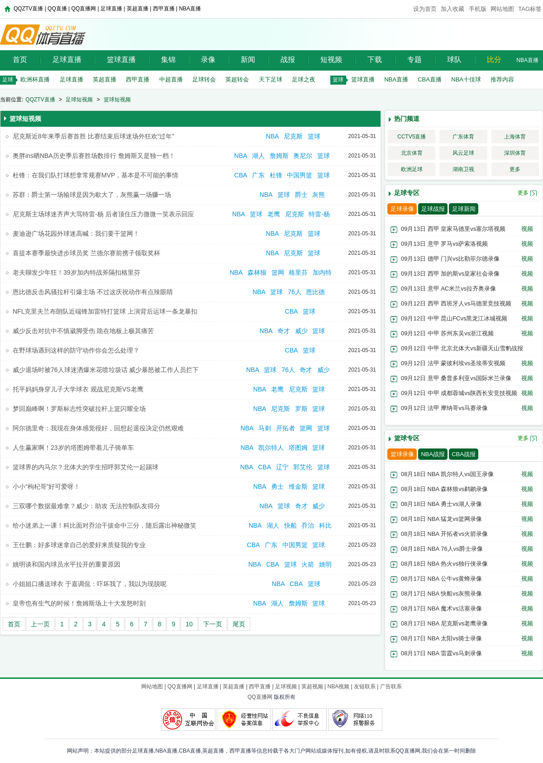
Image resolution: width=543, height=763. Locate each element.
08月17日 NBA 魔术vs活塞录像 (441, 608)
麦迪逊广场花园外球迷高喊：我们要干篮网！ (76, 233)
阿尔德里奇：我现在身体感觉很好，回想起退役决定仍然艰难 (98, 428)
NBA (272, 136)
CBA (241, 175)
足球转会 (204, 79)
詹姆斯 (279, 155)
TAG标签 (530, 8)
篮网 (278, 272)
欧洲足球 (412, 169)
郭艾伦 (302, 467)
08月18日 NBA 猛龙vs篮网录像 (441, 518)
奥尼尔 (302, 155)
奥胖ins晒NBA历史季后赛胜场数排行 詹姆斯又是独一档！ (94, 155)
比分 (494, 59)
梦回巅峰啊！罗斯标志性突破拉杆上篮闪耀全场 (79, 408)
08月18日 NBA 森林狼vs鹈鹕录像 (444, 489)
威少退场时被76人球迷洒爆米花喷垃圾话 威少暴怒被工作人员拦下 (106, 369)
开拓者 (285, 428)
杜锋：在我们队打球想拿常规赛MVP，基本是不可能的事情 (95, 175)
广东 (258, 175)
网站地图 (502, 8)
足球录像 (402, 208)
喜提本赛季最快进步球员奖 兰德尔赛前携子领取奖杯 (86, 253)
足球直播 (66, 59)
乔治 (307, 525)
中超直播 (171, 79)
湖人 (258, 155)
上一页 (40, 624)
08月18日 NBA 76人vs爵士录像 (442, 548)
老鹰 (273, 214)
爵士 (301, 194)
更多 (515, 169)
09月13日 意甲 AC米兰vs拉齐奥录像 (448, 288)
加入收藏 (452, 8)
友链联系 (365, 686)
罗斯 (301, 408)
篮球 (315, 136)
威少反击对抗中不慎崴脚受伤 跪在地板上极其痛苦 (83, 330)
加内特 (322, 272)
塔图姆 (298, 447)
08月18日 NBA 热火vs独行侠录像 (444, 563)
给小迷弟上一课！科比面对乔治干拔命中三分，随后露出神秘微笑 (104, 525)
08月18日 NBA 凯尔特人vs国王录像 (447, 474)
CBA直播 (430, 79)
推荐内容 (502, 79)
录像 (208, 59)
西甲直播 (137, 79)
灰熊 (319, 194)
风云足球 (463, 153)
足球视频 (286, 686)
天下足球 (270, 79)
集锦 (168, 59)
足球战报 (433, 208)
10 (189, 624)
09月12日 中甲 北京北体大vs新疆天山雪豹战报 (462, 348)
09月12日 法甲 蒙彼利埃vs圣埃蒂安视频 (453, 363)
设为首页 (425, 8)
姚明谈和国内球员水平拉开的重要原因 (66, 564)
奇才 (283, 330)
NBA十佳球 (466, 79)
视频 (527, 228)
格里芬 (298, 272)
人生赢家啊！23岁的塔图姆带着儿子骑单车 (73, 447)
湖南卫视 (463, 169)
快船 (290, 525)
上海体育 (515, 137)
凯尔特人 (271, 447)
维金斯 (298, 486)
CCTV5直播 (411, 137)
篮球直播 (121, 59)
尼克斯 (293, 136)
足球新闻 (464, 208)
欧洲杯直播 (35, 79)
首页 (20, 59)
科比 (325, 525)
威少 (301, 330)
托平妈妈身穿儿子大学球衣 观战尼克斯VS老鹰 (78, 389)
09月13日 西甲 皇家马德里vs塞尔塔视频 (453, 228)
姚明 (325, 564)
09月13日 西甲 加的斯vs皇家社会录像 (450, 273)
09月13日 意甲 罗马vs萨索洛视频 (444, 243)
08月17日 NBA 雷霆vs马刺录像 (441, 653)
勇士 (277, 486)
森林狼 (257, 272)
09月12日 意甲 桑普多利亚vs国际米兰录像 (456, 378)
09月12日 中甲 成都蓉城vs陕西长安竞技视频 (459, 393)
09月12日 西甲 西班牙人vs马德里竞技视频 (456, 303)
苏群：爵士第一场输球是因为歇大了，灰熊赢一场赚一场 (92, 194)
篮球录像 (402, 454)
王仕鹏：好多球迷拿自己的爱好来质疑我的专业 (79, 544)
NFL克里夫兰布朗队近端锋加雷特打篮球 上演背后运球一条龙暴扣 (105, 311)
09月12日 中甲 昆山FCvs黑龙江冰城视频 (454, 318)
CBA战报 (464, 454)
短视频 (331, 59)
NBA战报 (433, 454)
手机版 (477, 8)
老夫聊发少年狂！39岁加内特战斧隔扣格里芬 (76, 272)
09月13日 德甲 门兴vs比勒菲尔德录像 (450, 258)
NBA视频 (338, 686)
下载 (374, 59)
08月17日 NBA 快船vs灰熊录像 (441, 593)
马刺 (264, 428)
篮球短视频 (117, 99)
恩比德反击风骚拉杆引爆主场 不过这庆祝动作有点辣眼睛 (93, 292)
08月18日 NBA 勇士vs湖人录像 (441, 504)
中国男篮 (299, 175)
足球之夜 (303, 79)
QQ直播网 (179, 686)
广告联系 (391, 686)
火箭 (307, 564)
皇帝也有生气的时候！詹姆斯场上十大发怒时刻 (79, 603)
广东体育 (463, 137)
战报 (288, 59)
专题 (414, 59)
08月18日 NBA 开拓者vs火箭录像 (444, 533)
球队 (454, 59)
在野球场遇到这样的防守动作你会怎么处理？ (76, 350)
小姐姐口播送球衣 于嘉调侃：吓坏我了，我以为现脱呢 (90, 583)
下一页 (212, 624)
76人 (294, 292)
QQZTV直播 (40, 99)
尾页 (239, 624)
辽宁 (282, 467)
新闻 (248, 59)
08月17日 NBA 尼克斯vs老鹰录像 (444, 623)
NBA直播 (527, 60)
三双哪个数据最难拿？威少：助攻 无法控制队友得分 (86, 506)
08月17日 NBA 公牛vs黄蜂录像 (441, 578)
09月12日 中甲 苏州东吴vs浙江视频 (447, 333)
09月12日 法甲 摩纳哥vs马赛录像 (444, 408)
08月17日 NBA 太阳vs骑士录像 (441, 638)
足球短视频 (79, 99)
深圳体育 (515, 153)
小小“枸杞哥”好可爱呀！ (46, 486)
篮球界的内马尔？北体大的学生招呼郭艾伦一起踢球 (85, 467)
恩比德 (316, 292)
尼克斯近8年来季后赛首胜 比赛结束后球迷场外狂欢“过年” (93, 136)
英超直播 (104, 79)
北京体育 (412, 153)
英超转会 (237, 79)
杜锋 (276, 175)
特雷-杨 (320, 214)
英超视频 (312, 686)
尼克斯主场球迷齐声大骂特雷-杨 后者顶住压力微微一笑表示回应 (103, 214)
